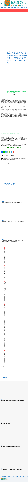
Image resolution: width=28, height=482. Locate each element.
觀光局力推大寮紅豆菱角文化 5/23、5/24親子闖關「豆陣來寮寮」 (5, 287)
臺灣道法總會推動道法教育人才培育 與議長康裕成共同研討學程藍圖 (12, 400)
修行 (4, 317)
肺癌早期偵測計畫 (12, 158)
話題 (1, 399)
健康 (3, 201)
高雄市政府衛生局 (6, 159)
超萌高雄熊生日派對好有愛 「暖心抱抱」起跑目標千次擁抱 (13, 221)
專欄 (1, 422)
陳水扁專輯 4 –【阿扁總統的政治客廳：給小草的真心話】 (11, 446)
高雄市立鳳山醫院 (12, 159)
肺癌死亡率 (17, 158)
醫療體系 (2, 159)
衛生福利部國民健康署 (22, 158)
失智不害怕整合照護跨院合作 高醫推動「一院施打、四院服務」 (4, 273)
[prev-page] (3, 244)
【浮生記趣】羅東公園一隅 (5, 423)
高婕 (14, 94)
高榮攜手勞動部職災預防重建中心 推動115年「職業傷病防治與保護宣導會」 (4, 256)
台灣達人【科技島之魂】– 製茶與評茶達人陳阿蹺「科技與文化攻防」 (5, 358)
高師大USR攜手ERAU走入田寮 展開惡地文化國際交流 (12, 202)
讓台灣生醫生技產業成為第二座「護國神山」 (4, 298)
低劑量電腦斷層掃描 (6, 158)
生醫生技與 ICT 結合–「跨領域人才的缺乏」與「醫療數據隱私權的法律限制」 (5, 340)
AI (4, 292)
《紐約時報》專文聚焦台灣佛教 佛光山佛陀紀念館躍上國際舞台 (5, 325)
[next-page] (4, 244)
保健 (4, 248)
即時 (1, 468)
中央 (1, 445)
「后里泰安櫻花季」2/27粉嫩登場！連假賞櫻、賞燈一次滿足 (11, 469)
